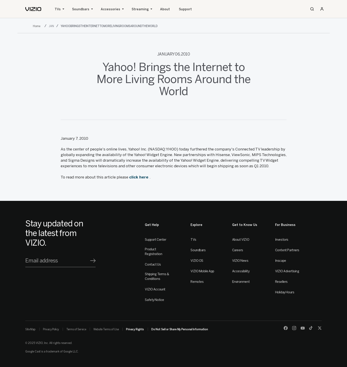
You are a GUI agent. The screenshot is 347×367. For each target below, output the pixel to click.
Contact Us (153, 264)
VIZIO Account (155, 289)
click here (139, 177)
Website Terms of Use (106, 329)
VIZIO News (240, 261)
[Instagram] (294, 328)
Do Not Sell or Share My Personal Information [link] (179, 329)
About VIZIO (240, 240)
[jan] (52, 25)
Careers (237, 250)
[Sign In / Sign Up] (322, 8)
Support (185, 9)
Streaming (140, 9)
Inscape (280, 261)
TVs (58, 9)
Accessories (110, 9)
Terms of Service (76, 329)
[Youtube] (303, 328)
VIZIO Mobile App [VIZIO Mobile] (202, 271)
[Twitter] (320, 328)
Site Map (30, 329)
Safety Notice (154, 300)
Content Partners (287, 250)
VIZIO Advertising (287, 271)
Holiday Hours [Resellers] (284, 292)
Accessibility (241, 271)
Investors (281, 240)
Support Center (155, 240)
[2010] (37, 25)
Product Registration (153, 251)
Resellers (281, 282)
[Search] (312, 8)
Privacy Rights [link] (135, 329)
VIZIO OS (197, 261)
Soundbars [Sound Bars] (80, 9)
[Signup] (93, 260)
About (165, 9)
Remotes (197, 282)
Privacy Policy (51, 329)
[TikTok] (311, 328)
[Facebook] (286, 328)
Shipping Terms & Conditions (157, 276)
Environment (241, 282)
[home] (33, 9)
